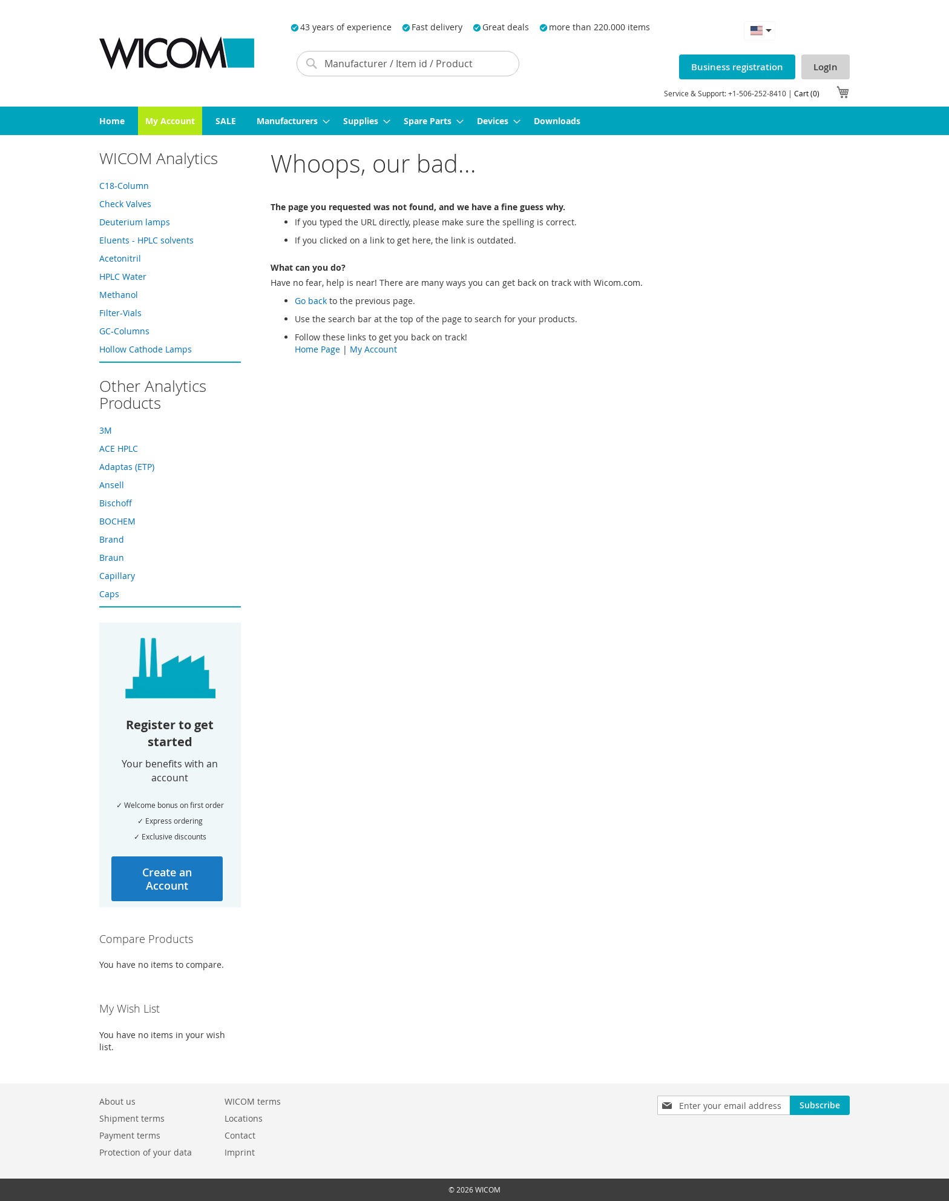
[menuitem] (112, 121)
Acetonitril (120, 258)
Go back (311, 300)
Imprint (240, 1152)
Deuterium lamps (134, 222)
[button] (759, 30)
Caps (109, 594)
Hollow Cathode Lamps (145, 349)
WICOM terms (253, 1101)
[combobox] (408, 63)
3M (105, 430)
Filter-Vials (120, 313)
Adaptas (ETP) (126, 466)
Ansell (111, 485)
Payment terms (129, 1135)
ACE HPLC (118, 448)
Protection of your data (145, 1152)
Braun (111, 557)
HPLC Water (122, 276)
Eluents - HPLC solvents (146, 240)
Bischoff (115, 503)
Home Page (317, 349)
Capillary (117, 575)
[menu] (474, 121)
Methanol (118, 294)
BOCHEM (117, 521)
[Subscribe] (820, 1105)
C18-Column (124, 185)
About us (117, 1101)
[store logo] (176, 53)
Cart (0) (806, 93)
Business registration (737, 67)
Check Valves (125, 204)
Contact (240, 1135)
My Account (373, 349)
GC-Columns (124, 331)
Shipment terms (132, 1118)
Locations (244, 1118)
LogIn (825, 67)
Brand (111, 539)
